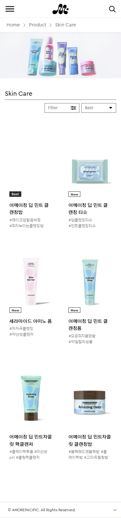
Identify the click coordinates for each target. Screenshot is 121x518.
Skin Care (65, 25)
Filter (53, 108)
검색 (112, 9)
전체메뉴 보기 (9, 9)
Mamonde (60, 9)
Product (37, 25)
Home (13, 25)
